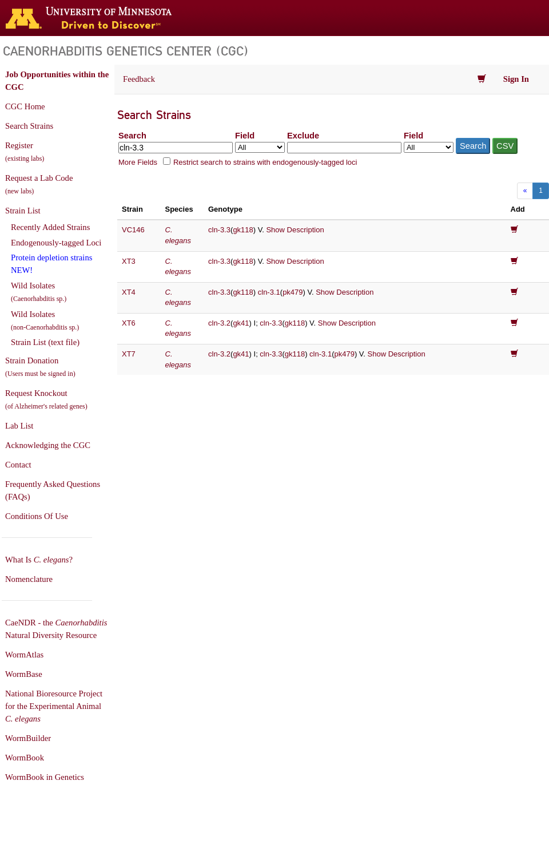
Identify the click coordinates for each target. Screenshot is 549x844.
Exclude (303, 135)
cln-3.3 (219, 229)
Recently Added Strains (50, 227)
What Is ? (39, 559)
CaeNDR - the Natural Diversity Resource (56, 629)
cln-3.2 (219, 323)
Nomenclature (29, 579)
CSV (505, 145)
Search (132, 135)
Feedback (139, 79)
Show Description (295, 229)
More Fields (137, 162)
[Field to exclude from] (428, 147)
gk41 (241, 323)
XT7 (129, 354)
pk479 (293, 292)
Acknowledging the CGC (47, 445)
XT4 (129, 292)
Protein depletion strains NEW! (51, 264)
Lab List (19, 425)
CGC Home (25, 106)
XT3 (129, 261)
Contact (18, 464)
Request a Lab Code (39, 184)
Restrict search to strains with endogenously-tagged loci (265, 162)
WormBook (24, 757)
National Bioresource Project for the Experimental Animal (53, 706)
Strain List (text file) (45, 342)
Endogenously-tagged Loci (56, 242)
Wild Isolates (38, 292)
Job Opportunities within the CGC (57, 81)
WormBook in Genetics (44, 777)
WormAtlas (24, 654)
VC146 (133, 229)
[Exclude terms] (344, 147)
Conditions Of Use (36, 516)
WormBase (23, 674)
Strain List (22, 210)
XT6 (129, 323)
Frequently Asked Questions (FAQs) (52, 490)
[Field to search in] (260, 147)
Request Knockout (46, 399)
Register (24, 152)
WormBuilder (28, 738)
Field (244, 135)
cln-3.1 (269, 292)
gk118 (243, 229)
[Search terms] (175, 147)
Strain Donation (40, 367)
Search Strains (29, 125)
